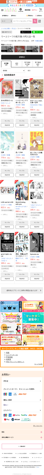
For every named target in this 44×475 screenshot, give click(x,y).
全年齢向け (5, 15)
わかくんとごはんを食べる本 (36, 102)
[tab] (17, 64)
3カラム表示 (33, 70)
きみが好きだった (7, 100)
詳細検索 (39, 21)
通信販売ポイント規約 (36, 453)
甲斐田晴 (9, 357)
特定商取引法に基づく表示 (12, 461)
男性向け (29, 15)
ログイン (34, 10)
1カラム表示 (41, 70)
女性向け (38, 15)
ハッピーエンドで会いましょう (22, 101)
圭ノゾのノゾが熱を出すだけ (36, 154)
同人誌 (14, 28)
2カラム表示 (37, 70)
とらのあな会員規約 (22, 453)
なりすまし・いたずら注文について (31, 461)
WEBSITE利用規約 (8, 453)
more (37, 467)
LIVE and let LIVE (7, 202)
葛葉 (7, 353)
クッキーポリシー (38, 457)
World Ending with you (20, 203)
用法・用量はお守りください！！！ (22, 255)
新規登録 (27, 10)
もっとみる (38, 364)
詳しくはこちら (37, 425)
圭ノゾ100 (19, 152)
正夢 (2, 152)
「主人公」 (34, 202)
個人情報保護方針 (25, 457)
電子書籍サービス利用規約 (9, 457)
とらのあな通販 (5, 28)
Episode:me (34, 254)
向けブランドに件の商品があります (22, 290)
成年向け (13, 15)
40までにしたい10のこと (15, 362)
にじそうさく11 (12, 355)
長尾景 (8, 359)
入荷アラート (6, 32)
